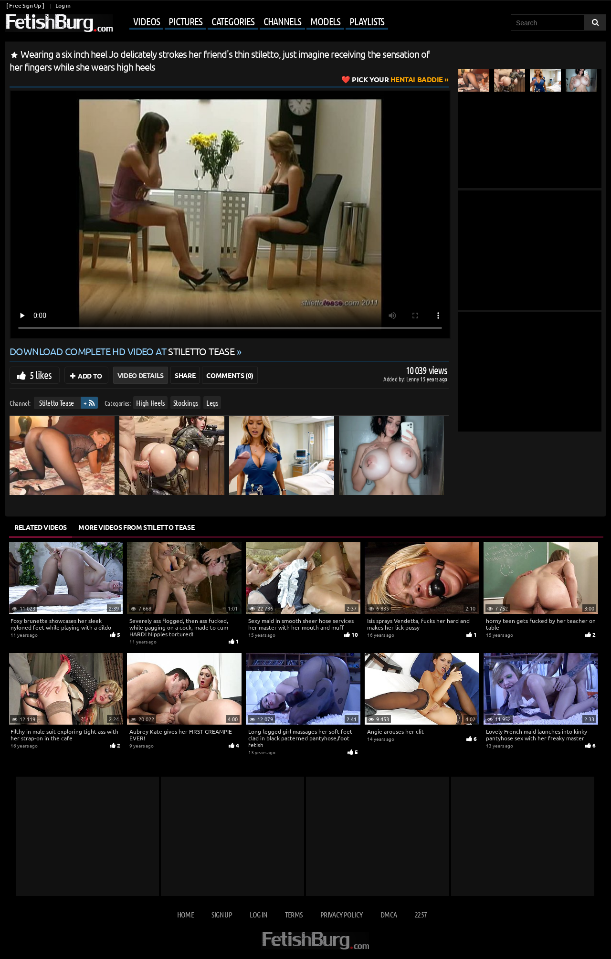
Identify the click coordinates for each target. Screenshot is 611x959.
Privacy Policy (341, 914)
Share (185, 375)
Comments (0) (229, 375)
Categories (232, 21)
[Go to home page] (59, 23)
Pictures (185, 21)
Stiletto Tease (56, 402)
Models (325, 21)
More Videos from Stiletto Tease (136, 527)
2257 (421, 914)
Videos (146, 21)
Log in (62, 5)
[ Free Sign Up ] (25, 5)
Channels (282, 21)
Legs (212, 402)
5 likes (41, 375)
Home (185, 914)
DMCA (388, 914)
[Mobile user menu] (251, 22)
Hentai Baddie (397, 79)
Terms (294, 914)
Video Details (140, 375)
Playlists (366, 21)
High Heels (150, 402)
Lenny (413, 379)
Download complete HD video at (123, 351)
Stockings (185, 402)
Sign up (221, 914)
